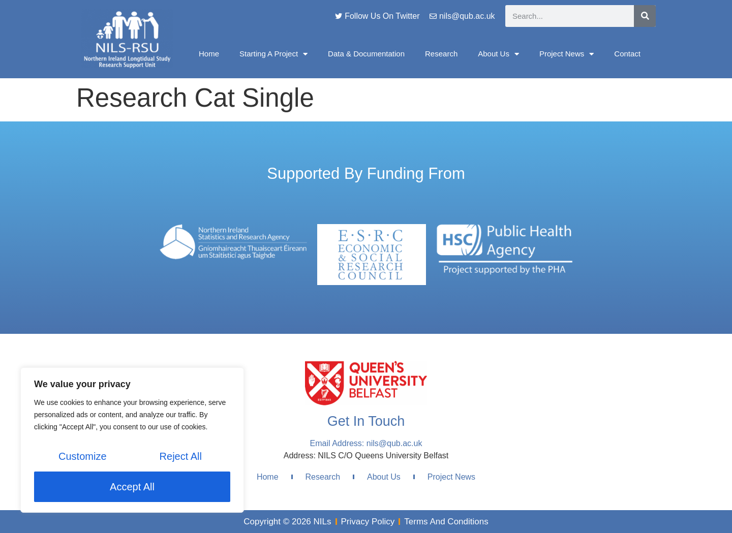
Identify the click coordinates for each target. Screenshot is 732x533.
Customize (82, 456)
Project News (566, 54)
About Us (498, 54)
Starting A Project (273, 54)
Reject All (181, 456)
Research (441, 53)
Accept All (132, 486)
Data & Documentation (366, 53)
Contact (627, 53)
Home (209, 53)
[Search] (645, 16)
